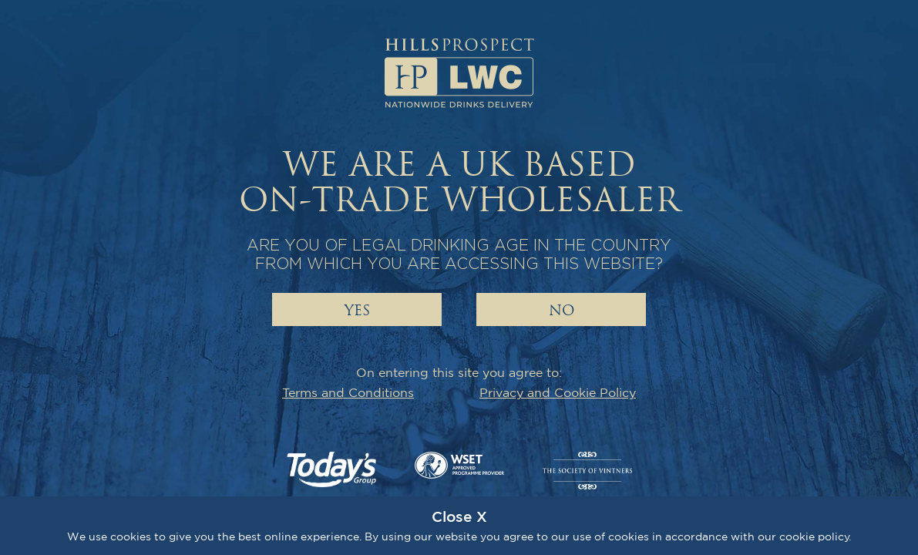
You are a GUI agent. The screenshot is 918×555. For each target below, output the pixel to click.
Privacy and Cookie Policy (557, 392)
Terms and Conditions (348, 392)
